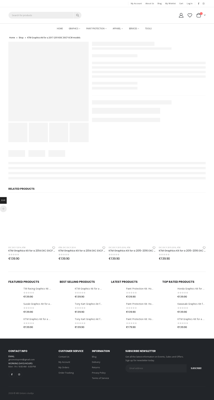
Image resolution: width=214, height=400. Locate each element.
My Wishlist (170, 3)
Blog (159, 3)
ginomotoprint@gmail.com (21, 359)
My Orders (64, 367)
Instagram (19, 374)
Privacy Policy (99, 372)
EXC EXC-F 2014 (14, 247)
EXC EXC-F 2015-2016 (117, 247)
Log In (189, 3)
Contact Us (64, 356)
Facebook (12, 374)
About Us (149, 3)
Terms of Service (100, 378)
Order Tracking (66, 372)
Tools (148, 28)
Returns (96, 367)
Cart (181, 3)
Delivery (96, 361)
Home (60, 28)
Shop (21, 37)
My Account (136, 3)
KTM (23, 247)
